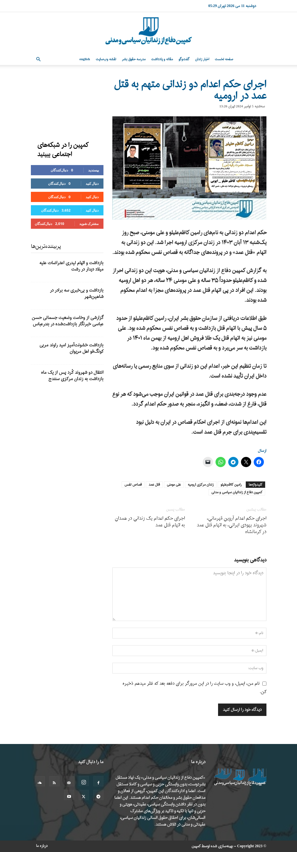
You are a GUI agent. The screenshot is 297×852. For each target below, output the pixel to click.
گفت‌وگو (184, 59)
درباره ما (42, 846)
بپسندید (93, 170)
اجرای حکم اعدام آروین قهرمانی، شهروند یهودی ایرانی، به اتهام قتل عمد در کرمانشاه (231, 525)
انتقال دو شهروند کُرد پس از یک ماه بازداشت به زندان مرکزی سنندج (72, 376)
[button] (38, 59)
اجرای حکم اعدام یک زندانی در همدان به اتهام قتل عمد (150, 522)
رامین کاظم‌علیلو (231, 484)
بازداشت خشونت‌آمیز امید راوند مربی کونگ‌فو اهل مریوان (71, 348)
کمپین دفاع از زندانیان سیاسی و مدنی (236, 492)
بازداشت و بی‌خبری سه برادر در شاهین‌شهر (76, 293)
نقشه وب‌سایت (106, 59)
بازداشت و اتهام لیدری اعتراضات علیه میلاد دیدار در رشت (71, 266)
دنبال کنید (92, 183)
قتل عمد (154, 484)
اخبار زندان (202, 59)
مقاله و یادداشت (162, 59)
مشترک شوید (89, 223)
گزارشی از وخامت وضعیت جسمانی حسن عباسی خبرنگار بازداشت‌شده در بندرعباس (67, 321)
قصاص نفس (133, 484)
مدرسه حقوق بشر (133, 59)
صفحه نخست (224, 59)
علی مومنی (174, 484)
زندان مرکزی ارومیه (201, 484)
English (85, 59)
